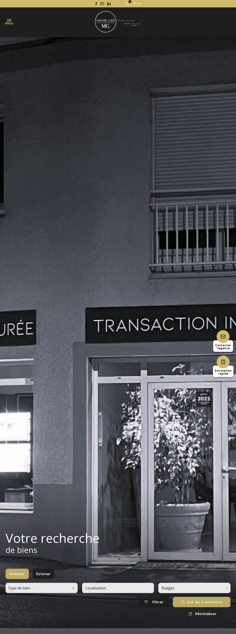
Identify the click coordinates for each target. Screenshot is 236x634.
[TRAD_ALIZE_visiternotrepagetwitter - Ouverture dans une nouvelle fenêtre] (109, 4)
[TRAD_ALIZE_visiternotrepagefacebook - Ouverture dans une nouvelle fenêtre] (96, 3)
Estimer (43, 578)
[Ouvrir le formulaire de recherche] (154, 606)
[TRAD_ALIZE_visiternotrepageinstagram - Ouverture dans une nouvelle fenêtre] (102, 4)
